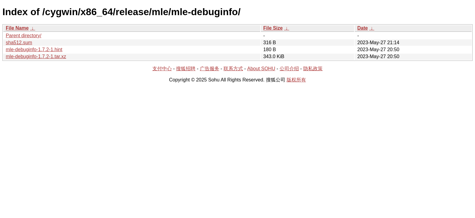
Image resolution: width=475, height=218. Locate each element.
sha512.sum (19, 42)
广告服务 (209, 68)
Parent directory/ (23, 35)
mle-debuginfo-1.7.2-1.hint (34, 49)
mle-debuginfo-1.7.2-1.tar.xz (36, 56)
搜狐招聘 (185, 68)
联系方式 (233, 68)
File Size (273, 28)
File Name (17, 28)
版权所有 (296, 79)
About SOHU (261, 68)
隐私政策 (313, 68)
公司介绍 (289, 68)
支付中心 (162, 68)
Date (362, 28)
